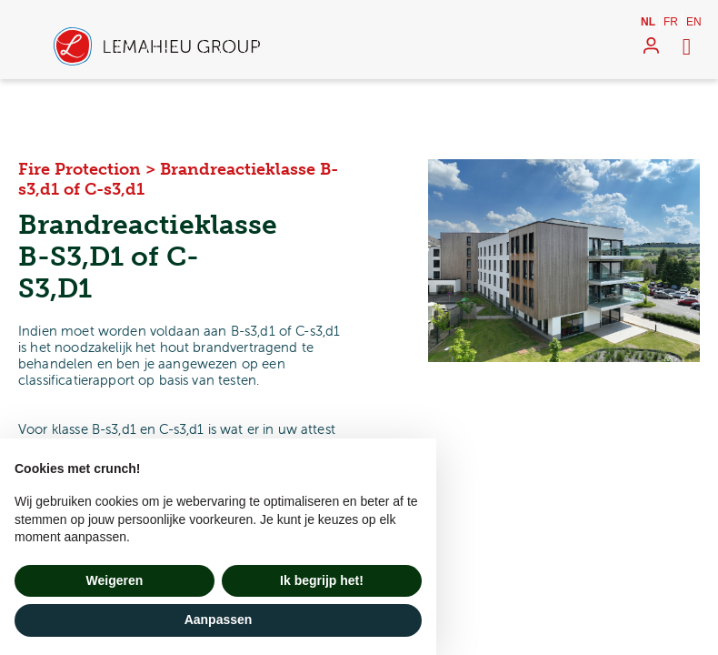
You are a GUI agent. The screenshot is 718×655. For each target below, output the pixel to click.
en (694, 21)
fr (670, 21)
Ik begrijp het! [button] (322, 580)
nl (648, 21)
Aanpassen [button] (218, 619)
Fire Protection (79, 169)
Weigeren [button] (115, 580)
